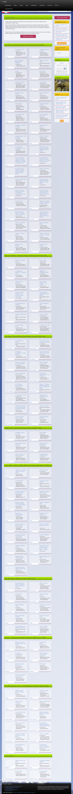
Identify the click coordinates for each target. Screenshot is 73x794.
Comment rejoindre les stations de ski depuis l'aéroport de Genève (62, 98)
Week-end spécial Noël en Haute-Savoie (61, 32)
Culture (21, 5)
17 (66, 70)
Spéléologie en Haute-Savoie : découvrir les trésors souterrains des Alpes (61, 111)
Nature (16, 5)
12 (58, 70)
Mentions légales (23, 792)
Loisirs (27, 5)
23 (64, 71)
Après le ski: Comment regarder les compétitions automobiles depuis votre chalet (62, 116)
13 (60, 70)
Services (57, 5)
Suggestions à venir (62, 43)
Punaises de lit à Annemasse (11, 789)
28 (61, 73)
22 (63, 71)
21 (61, 71)
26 (58, 73)
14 (61, 70)
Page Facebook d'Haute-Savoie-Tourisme (14, 786)
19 (58, 71)
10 (66, 68)
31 (66, 73)
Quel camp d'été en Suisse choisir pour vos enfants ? (61, 107)
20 (60, 71)
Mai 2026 (62, 63)
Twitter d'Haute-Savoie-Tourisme (12, 787)
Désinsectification (9, 790)
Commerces (50, 5)
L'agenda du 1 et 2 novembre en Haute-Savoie (61, 39)
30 (64, 73)
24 (66, 71)
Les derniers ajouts (9, 788)
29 (63, 73)
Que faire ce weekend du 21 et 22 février (62, 25)
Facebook (59, 52)
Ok (68, 10)
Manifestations (8, 5)
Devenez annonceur (31, 792)
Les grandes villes (9, 8)
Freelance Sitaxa (16, 792)
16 (64, 70)
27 (60, 73)
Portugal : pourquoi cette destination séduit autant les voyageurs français (61, 103)
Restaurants (42, 5)
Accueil (4, 1)
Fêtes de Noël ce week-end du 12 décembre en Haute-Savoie (62, 35)
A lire (62, 120)
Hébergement (34, 5)
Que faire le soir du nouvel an (61, 28)
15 (63, 70)
